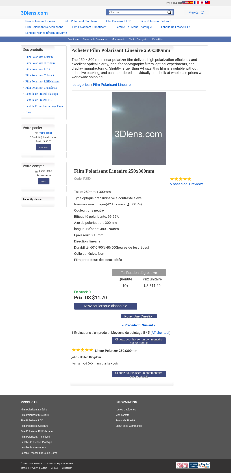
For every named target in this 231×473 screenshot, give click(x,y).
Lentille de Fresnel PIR (175, 27)
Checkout (43, 147)
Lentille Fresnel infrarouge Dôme (46, 33)
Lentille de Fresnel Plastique (134, 27)
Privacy (34, 468)
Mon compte (118, 39)
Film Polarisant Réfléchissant (44, 27)
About (44, 468)
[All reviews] (180, 180)
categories (81, 84)
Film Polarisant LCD (118, 21)
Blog (28, 112)
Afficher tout (160, 332)
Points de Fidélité (125, 420)
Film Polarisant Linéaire (40, 21)
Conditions (73, 39)
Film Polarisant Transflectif (89, 27)
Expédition (157, 39)
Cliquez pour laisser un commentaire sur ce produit (139, 341)
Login (43, 181)
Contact (54, 468)
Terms (24, 468)
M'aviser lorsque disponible (105, 306)
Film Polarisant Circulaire (81, 21)
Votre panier (45, 132)
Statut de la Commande (95, 39)
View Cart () (196, 12)
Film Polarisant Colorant (155, 21)
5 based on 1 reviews (187, 184)
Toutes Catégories (138, 39)
